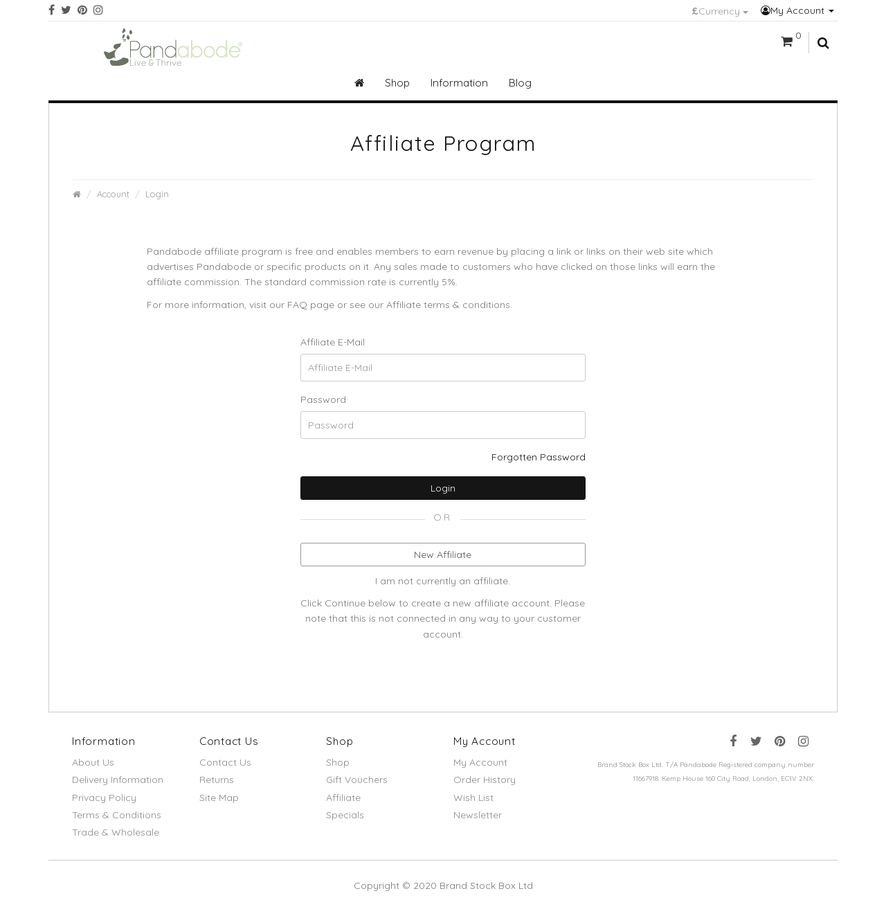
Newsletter (477, 815)
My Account (797, 10)
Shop (338, 762)
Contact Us (225, 762)
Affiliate (343, 797)
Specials (345, 815)
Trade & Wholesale (115, 832)
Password (323, 399)
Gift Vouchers (357, 779)
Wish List (473, 797)
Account (113, 193)
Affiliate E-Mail (332, 342)
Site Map (219, 797)
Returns (216, 779)
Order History (484, 779)
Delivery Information (117, 779)
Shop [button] (397, 82)
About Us (93, 762)
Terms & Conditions (116, 815)
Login (157, 193)
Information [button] (459, 82)
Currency (719, 11)
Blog (520, 82)
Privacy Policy (104, 797)
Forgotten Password (538, 457)
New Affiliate (442, 554)
